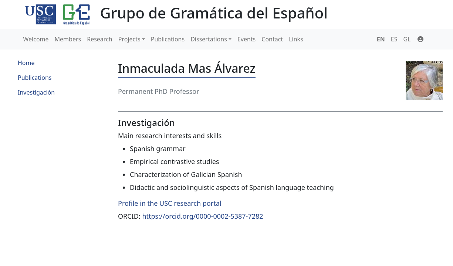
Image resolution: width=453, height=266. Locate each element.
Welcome (36, 39)
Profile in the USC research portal (169, 203)
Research (99, 39)
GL (406, 39)
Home (26, 63)
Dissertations (208, 39)
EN (381, 39)
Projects (129, 39)
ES (394, 39)
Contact (272, 39)
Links (296, 39)
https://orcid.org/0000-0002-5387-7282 (202, 216)
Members (68, 39)
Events (246, 39)
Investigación (36, 92)
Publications (168, 39)
